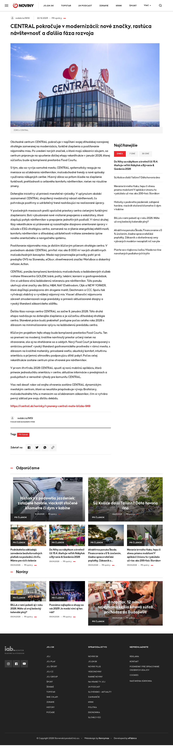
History (50, 707)
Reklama (134, 657)
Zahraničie (94, 697)
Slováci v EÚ (94, 717)
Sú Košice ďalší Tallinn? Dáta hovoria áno (137, 177)
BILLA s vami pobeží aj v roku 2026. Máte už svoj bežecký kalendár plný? (137, 220)
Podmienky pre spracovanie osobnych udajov (144, 668)
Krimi (119, 6)
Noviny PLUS (94, 667)
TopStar (50, 692)
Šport (133, 6)
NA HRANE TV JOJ (96, 682)
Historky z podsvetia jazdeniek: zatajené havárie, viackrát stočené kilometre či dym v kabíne (137, 206)
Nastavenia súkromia (141, 681)
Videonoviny (94, 672)
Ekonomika (94, 712)
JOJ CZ (49, 672)
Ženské (50, 687)
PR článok (23, 435)
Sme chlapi (52, 697)
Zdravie (103, 6)
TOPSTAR (66, 6)
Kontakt (134, 662)
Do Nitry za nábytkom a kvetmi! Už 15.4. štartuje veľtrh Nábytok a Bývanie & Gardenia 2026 (136, 165)
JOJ (48, 657)
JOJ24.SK (48, 6)
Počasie (50, 712)
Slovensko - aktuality (99, 692)
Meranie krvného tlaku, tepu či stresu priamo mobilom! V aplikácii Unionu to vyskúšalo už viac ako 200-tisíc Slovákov (137, 190)
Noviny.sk (93, 657)
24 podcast (85, 6)
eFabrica (132, 738)
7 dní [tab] (132, 154)
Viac (146, 5)
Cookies (134, 675)
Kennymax (104, 738)
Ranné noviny (95, 677)
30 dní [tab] (145, 154)
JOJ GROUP (52, 677)
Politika (92, 707)
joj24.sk (92, 662)
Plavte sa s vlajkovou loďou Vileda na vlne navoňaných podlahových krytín (137, 252)
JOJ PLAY (50, 662)
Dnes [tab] (120, 154)
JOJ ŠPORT (51, 667)
